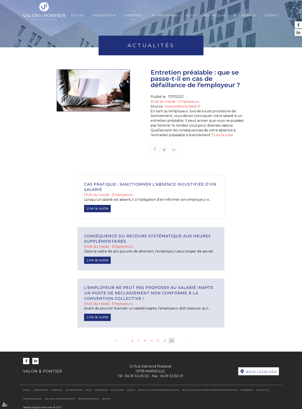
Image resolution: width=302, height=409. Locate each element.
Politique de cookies (88, 399)
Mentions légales (32, 399)
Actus (191, 15)
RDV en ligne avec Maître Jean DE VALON (158, 390)
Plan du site (262, 390)
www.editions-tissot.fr (182, 106)
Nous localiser (261, 372)
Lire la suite (223, 135)
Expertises (133, 15)
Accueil (78, 15)
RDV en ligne (215, 15)
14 (171, 340)
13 (165, 340)
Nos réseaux (245, 15)
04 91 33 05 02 (137, 376)
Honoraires (247, 390)
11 (151, 340)
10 (145, 340)
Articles (106, 399)
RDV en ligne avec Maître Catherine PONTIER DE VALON (210, 390)
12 (158, 340)
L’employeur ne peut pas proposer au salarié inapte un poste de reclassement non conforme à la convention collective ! (148, 293)
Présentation (104, 15)
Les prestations (164, 15)
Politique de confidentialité (60, 399)
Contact (271, 15)
